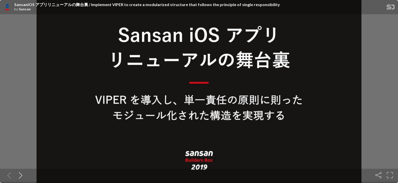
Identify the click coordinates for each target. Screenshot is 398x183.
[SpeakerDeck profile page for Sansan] (7, 7)
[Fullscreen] (390, 175)
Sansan (25, 9)
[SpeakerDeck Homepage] (391, 8)
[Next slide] (19, 175)
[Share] (378, 175)
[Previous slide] (8, 175)
